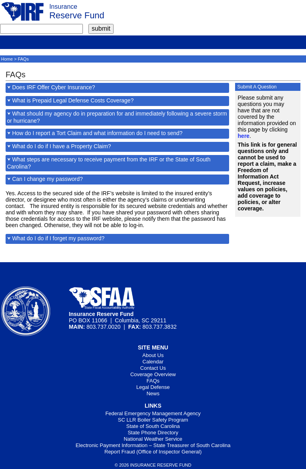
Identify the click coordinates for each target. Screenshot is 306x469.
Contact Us (153, 368)
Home (7, 59)
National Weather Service (153, 439)
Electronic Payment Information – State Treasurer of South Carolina (153, 445)
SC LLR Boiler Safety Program (153, 420)
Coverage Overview (153, 374)
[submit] (101, 28)
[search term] (41, 28)
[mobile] (6, 41)
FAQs (153, 381)
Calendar (153, 362)
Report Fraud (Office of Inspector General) (153, 452)
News (153, 393)
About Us (152, 355)
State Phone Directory (153, 433)
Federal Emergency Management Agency (152, 413)
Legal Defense (153, 387)
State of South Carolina (153, 426)
